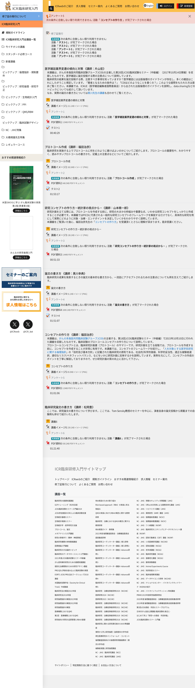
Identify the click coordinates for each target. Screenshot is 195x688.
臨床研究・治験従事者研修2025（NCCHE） (112, 591)
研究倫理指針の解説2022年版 (66, 603)
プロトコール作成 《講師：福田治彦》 (68, 147)
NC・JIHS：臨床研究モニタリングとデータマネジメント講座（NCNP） (159, 531)
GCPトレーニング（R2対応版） (67, 504)
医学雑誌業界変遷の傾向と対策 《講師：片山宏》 (75, 68)
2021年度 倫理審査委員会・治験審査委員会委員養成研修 (112, 535)
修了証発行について (65, 484)
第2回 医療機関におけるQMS (66, 615)
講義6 (118, 438)
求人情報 (81, 6)
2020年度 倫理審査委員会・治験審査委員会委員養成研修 (158, 599)
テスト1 (63, 42)
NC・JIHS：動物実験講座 (146, 562)
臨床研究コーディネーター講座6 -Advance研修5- (112, 584)
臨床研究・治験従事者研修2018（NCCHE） (112, 619)
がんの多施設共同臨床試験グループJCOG (81, 338)
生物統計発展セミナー (63, 521)
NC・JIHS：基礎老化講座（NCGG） (150, 558)
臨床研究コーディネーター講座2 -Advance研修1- (112, 552)
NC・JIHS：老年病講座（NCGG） (149, 550)
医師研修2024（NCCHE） (105, 595)
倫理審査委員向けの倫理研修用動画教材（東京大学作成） (112, 642)
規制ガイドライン (13, 32)
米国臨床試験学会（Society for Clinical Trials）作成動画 (70, 584)
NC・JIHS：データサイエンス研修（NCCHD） (154, 578)
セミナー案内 (95, 6)
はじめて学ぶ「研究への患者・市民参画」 (153, 615)
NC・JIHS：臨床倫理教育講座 (148, 574)
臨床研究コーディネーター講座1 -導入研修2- (112, 545)
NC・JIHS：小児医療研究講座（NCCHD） (153, 541)
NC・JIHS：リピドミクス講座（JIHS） (152, 509)
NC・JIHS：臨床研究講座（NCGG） (150, 554)
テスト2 (63, 45)
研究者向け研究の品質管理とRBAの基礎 (70, 619)
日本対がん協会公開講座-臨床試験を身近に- (153, 611)
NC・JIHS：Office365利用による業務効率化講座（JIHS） (159, 504)
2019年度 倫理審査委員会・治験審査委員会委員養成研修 (158, 603)
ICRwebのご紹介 (64, 6)
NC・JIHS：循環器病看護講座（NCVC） (152, 521)
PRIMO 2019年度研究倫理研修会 (149, 595)
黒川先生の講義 (96, 92)
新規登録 (186, 5)
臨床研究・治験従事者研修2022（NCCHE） (112, 603)
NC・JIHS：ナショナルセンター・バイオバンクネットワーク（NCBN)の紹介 (159, 584)
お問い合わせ (132, 6)
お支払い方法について (111, 665)
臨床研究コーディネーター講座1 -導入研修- (112, 541)
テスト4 (63, 52)
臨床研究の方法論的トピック (66, 550)
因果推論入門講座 (61, 545)
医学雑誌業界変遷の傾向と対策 (131, 117)
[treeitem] (21, 46)
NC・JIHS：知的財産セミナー (148, 570)
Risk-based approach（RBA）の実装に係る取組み (112, 506)
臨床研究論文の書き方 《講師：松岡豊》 (70, 407)
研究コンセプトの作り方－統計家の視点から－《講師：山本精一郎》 (87, 208)
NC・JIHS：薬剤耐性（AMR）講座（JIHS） (153, 513)
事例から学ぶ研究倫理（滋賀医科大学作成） (112, 632)
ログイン (166, 5)
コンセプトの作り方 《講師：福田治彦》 (70, 334)
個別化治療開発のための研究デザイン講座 (71, 566)
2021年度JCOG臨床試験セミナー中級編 (70, 558)
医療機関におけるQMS (63, 611)
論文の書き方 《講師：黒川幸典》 (66, 273)
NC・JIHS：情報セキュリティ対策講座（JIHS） (155, 500)
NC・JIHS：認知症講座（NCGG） (149, 545)
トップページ (62, 479)
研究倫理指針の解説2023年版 (66, 599)
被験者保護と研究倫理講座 (105, 648)
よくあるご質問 (113, 6)
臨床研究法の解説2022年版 (65, 591)
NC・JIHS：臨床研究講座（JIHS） (108, 656)
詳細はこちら (21, 210)
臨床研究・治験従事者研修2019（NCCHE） (112, 615)
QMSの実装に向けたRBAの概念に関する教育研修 (112, 515)
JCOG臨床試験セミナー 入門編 (148, 619)
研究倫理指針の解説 (62, 607)
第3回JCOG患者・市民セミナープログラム (153, 607)
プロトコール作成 (124, 178)
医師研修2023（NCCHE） (105, 599)
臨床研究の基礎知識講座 (64, 500)
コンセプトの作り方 (111, 20)
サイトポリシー (62, 665)
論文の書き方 (122, 304)
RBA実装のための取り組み (105, 500)
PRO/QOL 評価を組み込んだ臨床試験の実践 (71, 570)
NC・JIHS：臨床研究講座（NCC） (108, 652)
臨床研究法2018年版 (63, 595)
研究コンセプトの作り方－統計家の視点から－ (140, 246)
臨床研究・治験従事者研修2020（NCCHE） (112, 611)
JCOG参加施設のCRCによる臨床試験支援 (70, 513)
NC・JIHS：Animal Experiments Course (152, 566)
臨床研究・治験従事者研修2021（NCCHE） (112, 607)
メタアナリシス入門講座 (64, 533)
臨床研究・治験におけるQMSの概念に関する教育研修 (112, 523)
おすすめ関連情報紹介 (126, 479)
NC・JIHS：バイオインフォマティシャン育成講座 (156, 591)
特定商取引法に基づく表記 (85, 665)
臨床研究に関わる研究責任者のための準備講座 (112, 625)
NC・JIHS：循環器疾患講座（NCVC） (151, 517)
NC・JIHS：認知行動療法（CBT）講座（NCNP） (155, 537)
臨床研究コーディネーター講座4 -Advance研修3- (112, 568)
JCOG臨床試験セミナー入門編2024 (68, 509)
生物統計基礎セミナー (63, 517)
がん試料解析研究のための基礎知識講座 (70, 562)
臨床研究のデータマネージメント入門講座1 (71, 554)
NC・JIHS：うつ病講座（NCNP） (149, 525)
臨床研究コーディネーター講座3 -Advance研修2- (112, 560)
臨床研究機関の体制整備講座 (66, 541)
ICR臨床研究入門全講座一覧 (19, 39)
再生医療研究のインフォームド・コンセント (112, 636)
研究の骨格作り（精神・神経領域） (68, 537)
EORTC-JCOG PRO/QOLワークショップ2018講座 (71, 576)
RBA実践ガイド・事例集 (104, 529)
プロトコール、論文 (62, 529)
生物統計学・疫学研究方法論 (66, 525)
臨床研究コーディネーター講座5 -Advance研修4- (112, 576)
